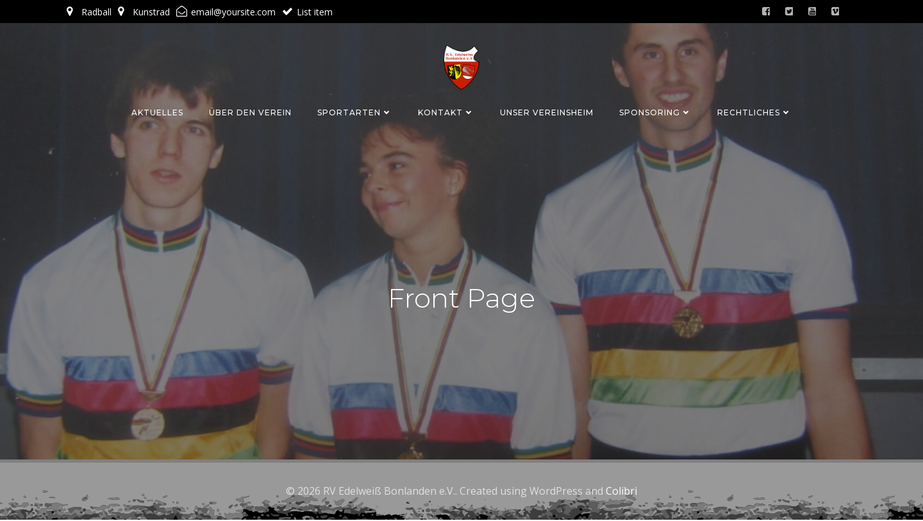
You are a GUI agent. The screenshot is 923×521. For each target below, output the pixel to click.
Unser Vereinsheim (547, 111)
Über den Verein (250, 111)
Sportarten (354, 111)
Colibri (621, 492)
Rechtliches (754, 111)
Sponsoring (655, 111)
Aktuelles (157, 111)
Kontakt (446, 111)
